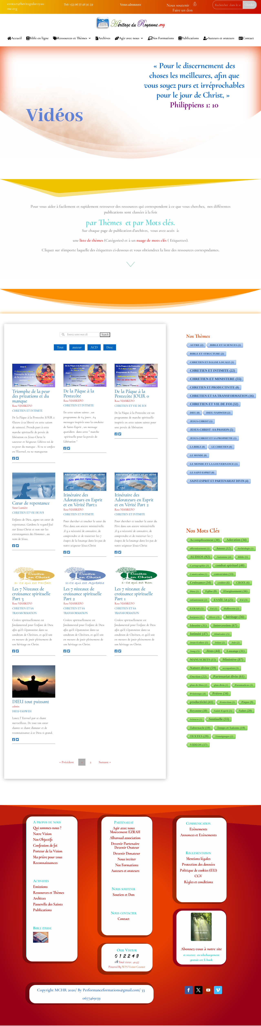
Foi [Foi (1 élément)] (213, 608)
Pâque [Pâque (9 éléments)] (247, 702)
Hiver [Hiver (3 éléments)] (214, 617)
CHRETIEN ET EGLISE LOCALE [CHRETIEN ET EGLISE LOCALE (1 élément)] (212, 362)
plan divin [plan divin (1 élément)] (221, 685)
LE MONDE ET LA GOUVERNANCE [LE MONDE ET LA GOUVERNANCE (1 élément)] (214, 464)
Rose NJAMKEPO (22, 406)
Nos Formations (161, 38)
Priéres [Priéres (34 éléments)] (220, 693)
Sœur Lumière (20, 508)
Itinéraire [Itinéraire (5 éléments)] (221, 634)
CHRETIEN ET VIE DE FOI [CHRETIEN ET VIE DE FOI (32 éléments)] (214, 404)
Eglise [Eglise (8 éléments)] (211, 591)
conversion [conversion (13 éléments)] (223, 574)
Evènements (198, 829)
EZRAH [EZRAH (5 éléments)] (197, 608)
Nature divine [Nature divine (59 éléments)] (203, 668)
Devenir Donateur (126, 853)
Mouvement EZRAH (125, 832)
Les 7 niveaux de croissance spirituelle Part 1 (134, 594)
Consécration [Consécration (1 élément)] (198, 574)
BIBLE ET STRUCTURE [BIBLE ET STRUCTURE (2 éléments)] (207, 353)
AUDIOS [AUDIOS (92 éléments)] (200, 557)
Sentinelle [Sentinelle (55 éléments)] (219, 719)
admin (15, 706)
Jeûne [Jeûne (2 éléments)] (220, 642)
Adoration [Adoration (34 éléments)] (236, 540)
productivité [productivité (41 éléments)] (201, 702)
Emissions (40, 886)
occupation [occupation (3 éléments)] (231, 668)
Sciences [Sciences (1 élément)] (196, 719)
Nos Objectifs (42, 839)
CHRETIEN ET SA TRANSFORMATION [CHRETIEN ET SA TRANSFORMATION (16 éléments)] (222, 395)
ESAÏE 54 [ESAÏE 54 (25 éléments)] (223, 599)
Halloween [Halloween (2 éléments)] (231, 608)
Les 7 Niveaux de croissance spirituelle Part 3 (31, 594)
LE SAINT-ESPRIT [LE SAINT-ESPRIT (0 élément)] (202, 472)
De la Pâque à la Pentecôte (78, 393)
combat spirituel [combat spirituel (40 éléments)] (230, 565)
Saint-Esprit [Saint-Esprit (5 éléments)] (223, 710)
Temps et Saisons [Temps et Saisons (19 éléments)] (231, 727)
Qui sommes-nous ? (47, 827)
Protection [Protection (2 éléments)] (227, 702)
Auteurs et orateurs (218, 38)
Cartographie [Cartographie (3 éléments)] (199, 565)
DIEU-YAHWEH (21, 711)
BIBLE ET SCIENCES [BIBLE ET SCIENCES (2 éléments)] (225, 345)
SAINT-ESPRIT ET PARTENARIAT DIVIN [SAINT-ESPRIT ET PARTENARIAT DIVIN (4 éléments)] (219, 481)
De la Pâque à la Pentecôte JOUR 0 (132, 393)
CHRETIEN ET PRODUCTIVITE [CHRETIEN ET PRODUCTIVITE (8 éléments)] (214, 387)
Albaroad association (125, 837)
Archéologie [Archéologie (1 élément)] (245, 548)
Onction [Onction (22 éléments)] (198, 676)
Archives (103, 38)
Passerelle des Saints (48, 904)
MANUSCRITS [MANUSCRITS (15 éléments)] (203, 659)
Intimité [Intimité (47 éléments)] (199, 634)
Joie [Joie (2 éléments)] (236, 642)
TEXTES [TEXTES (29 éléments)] (199, 736)
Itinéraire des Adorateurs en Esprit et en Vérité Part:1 (82, 500)
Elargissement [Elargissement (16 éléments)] (235, 591)
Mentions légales (198, 858)
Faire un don (182, 10)
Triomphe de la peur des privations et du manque (31, 396)
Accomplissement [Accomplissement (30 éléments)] (205, 540)
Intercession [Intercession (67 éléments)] (225, 625)
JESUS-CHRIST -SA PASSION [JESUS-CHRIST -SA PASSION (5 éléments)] (211, 429)
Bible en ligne (37, 38)
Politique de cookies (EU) (198, 870)
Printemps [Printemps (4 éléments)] (198, 693)
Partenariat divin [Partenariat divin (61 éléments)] (228, 676)
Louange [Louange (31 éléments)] (236, 651)
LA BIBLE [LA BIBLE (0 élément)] (197, 446)
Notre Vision (42, 833)
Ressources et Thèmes (70, 38)
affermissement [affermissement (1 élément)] (200, 548)
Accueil (14, 38)
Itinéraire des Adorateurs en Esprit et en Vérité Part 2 (134, 500)
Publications (188, 38)
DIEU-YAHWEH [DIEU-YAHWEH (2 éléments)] (218, 412)
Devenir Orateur (126, 847)
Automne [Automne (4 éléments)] (224, 557)
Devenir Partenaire (125, 843)
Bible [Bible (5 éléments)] (243, 557)
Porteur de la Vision (47, 851)
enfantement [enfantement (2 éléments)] (198, 600)
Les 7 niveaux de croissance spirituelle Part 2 (82, 594)
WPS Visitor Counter (133, 967)
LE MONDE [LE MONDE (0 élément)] (198, 455)
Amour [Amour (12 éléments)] (223, 548)
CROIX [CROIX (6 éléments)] (243, 582)
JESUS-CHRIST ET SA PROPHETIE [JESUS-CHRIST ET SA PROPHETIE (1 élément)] (213, 438)
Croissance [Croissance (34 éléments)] (200, 582)
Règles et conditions (198, 882)
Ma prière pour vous (47, 857)
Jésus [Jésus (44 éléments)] (213, 651)
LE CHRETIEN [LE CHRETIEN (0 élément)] (221, 446)
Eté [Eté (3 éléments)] (244, 600)
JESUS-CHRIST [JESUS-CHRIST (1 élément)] (201, 421)
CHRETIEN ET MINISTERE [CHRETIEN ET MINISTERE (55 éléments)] (215, 379)
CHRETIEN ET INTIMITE (27, 411)
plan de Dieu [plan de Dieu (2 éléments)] (198, 685)
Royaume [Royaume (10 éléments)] (198, 710)
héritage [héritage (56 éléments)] (235, 617)
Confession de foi (45, 845)
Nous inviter (126, 859)
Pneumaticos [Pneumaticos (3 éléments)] (244, 685)
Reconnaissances (45, 862)
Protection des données (198, 864)
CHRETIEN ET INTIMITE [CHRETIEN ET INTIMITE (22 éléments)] (212, 370)
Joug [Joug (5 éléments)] (195, 651)
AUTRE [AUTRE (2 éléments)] (196, 345)
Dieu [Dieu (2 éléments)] (194, 591)
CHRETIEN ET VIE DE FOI (130, 406)
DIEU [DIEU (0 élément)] (195, 412)
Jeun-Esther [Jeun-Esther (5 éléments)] (199, 642)
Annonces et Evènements (198, 835)
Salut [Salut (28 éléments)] (245, 710)
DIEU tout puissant (30, 702)
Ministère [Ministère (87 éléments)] (233, 659)
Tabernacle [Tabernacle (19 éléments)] (200, 727)
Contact (246, 38)
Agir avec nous (127, 38)
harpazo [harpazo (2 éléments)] (196, 617)
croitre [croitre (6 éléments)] (224, 582)
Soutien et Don (124, 894)
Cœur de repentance (31, 503)
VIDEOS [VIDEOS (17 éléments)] (198, 744)
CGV (198, 876)
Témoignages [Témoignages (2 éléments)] (224, 736)
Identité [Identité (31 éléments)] (198, 625)
